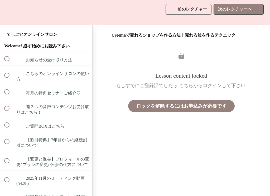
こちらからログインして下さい (212, 85)
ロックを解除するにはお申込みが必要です (181, 106)
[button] (10, 12)
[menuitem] (46, 12)
